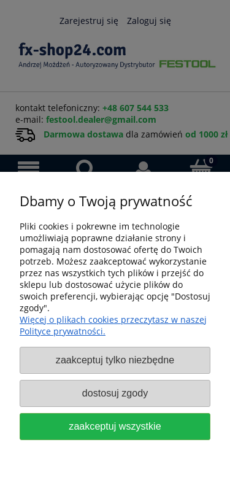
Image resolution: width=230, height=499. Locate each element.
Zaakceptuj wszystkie (115, 425)
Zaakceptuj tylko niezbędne (115, 359)
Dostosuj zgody (115, 392)
